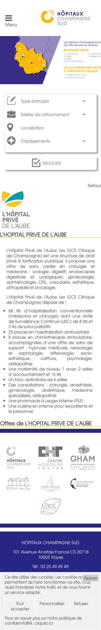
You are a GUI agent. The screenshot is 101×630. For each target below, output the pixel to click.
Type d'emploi (35, 101)
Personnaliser (52, 603)
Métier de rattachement (45, 114)
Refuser (81, 603)
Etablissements (35, 140)
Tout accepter (20, 605)
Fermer (91, 578)
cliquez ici (43, 623)
